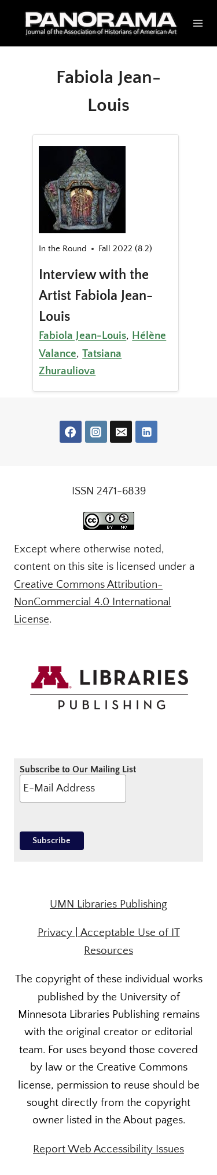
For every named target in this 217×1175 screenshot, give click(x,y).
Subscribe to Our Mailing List (78, 783)
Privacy (55, 933)
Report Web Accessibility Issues (108, 1149)
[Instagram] (96, 432)
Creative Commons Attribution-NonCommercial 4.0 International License (92, 602)
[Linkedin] (146, 432)
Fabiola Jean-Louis (82, 336)
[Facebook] (71, 432)
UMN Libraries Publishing (108, 904)
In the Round (63, 249)
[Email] (121, 432)
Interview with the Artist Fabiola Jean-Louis (96, 295)
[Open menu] (198, 23)
